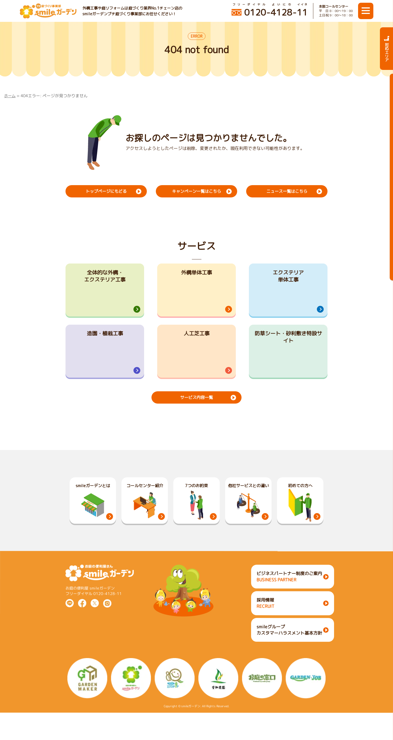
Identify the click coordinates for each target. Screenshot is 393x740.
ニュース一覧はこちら (287, 191)
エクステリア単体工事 (288, 277)
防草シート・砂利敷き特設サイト (288, 348)
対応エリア (386, 48)
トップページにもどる (106, 191)
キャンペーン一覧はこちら (196, 191)
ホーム (10, 96)
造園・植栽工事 (105, 344)
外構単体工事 (196, 273)
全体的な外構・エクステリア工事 (105, 277)
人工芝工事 (196, 344)
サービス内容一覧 (196, 416)
